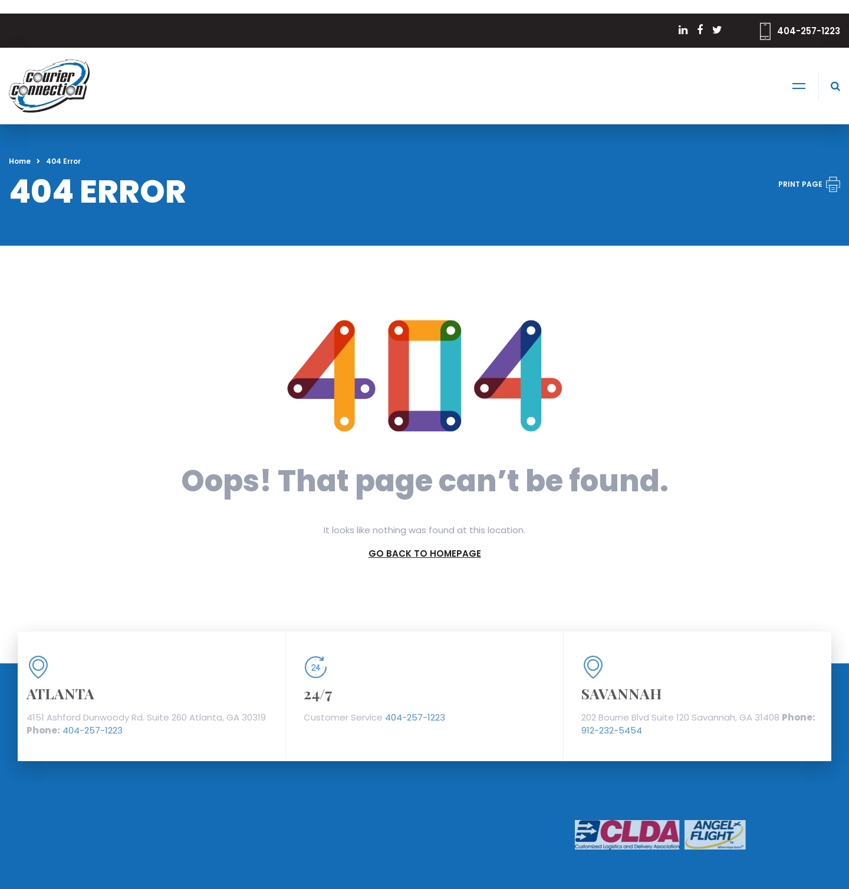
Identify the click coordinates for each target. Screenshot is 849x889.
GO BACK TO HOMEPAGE (424, 553)
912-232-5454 (611, 730)
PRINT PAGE (809, 184)
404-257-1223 (808, 31)
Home (20, 161)
